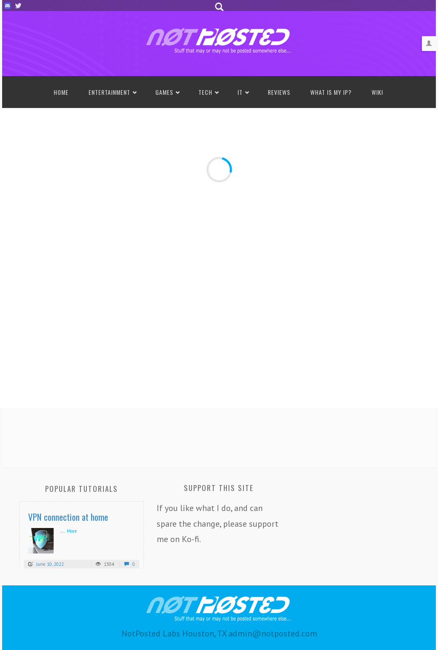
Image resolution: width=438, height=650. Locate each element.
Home (61, 92)
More (72, 531)
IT (240, 92)
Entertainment (109, 92)
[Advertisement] (219, 435)
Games (164, 92)
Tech (205, 92)
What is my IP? (331, 92)
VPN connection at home (68, 516)
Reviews (279, 92)
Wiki (377, 92)
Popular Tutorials (81, 488)
